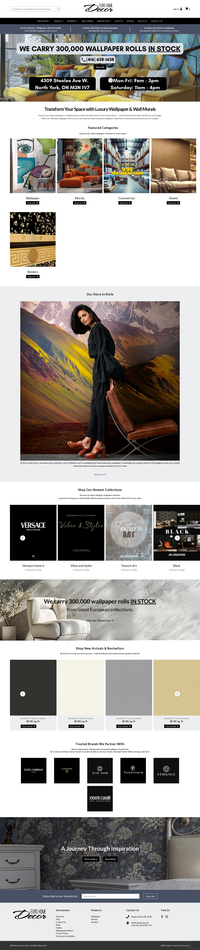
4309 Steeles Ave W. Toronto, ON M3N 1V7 (141, 924)
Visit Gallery (90, 859)
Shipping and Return (64, 930)
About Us (142, 21)
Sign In (178, 8)
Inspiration (104, 21)
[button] (177, 538)
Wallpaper (44, 21)
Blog (58, 925)
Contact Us (156, 21)
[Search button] (58, 8)
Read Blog (110, 859)
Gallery (59, 927)
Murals (59, 21)
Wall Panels (87, 21)
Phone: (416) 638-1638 (141, 916)
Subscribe (150, 896)
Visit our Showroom (100, 620)
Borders (72, 21)
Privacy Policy (62, 933)
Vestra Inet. (185, 945)
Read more (100, 474)
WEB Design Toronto (169, 945)
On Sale (130, 21)
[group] (33, 539)
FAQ (58, 919)
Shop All (100, 67)
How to (119, 21)
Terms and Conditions (65, 936)
